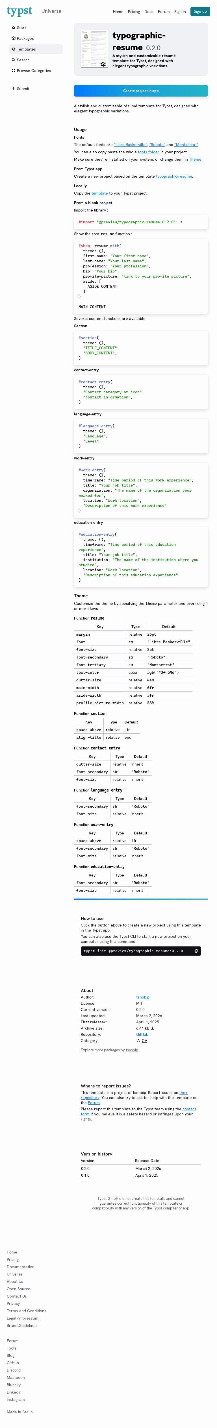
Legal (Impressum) (23, 1318)
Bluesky (14, 1384)
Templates (23, 49)
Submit (20, 88)
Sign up (200, 11)
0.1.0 (85, 1175)
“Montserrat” (186, 144)
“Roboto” (157, 144)
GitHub (142, 1034)
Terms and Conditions (26, 1310)
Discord (14, 1370)
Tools (11, 1348)
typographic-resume (174, 176)
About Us (15, 1281)
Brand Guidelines (22, 1325)
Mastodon (16, 1377)
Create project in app (141, 90)
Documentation (20, 1266)
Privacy (13, 1303)
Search (20, 59)
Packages (22, 38)
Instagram (16, 1399)
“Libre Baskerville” (130, 144)
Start (18, 27)
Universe (15, 1274)
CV (144, 1040)
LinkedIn (14, 1392)
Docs (148, 11)
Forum (164, 11)
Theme (195, 159)
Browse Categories (31, 70)
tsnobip (142, 997)
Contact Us (17, 1296)
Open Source (18, 1288)
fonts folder (148, 151)
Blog (10, 1355)
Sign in (180, 11)
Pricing (134, 11)
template (100, 193)
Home (118, 11)
